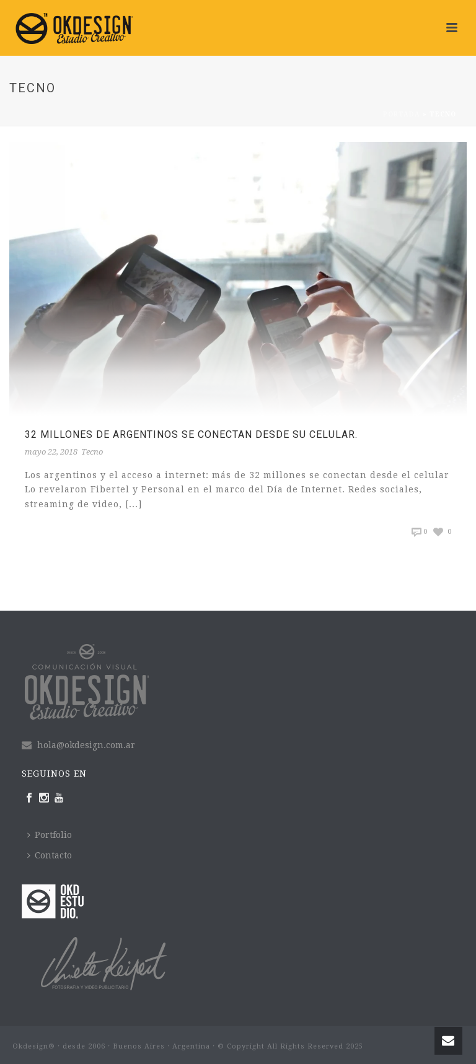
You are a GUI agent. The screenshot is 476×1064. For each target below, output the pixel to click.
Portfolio (49, 835)
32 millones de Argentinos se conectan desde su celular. (191, 434)
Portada (401, 114)
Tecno (92, 451)
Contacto (49, 855)
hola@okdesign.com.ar (86, 745)
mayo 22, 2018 (51, 451)
